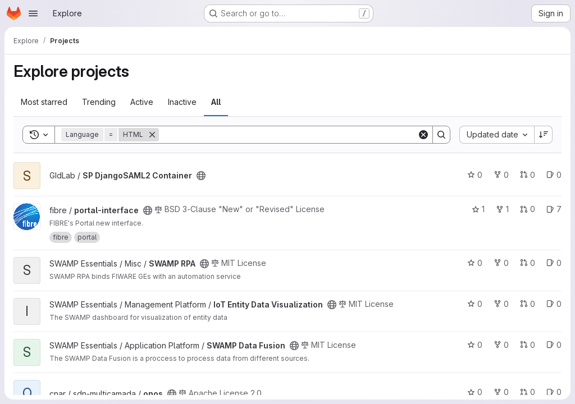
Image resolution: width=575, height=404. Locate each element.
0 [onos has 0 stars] (474, 392)
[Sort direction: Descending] (544, 135)
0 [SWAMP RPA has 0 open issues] (554, 263)
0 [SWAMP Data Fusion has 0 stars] (474, 345)
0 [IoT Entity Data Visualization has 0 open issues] (554, 304)
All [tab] (216, 102)
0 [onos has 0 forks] (501, 392)
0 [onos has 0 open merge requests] (527, 392)
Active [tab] (141, 102)
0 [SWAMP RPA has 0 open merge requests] (527, 263)
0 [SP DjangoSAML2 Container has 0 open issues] (554, 175)
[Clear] (423, 134)
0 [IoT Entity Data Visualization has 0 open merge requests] (527, 304)
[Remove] (152, 134)
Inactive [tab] (182, 102)
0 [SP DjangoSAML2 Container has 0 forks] (501, 175)
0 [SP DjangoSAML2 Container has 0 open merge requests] (527, 175)
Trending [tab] (99, 102)
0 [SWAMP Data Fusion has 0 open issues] (554, 345)
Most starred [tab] (44, 102)
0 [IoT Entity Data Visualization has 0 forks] (501, 304)
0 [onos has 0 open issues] (554, 392)
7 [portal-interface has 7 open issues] (554, 209)
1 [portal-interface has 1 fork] (502, 209)
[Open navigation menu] (33, 13)
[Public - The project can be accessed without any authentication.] (201, 175)
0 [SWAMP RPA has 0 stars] (474, 263)
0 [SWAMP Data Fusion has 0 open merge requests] (527, 345)
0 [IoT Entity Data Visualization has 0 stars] (474, 304)
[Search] (288, 134)
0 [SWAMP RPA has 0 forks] (501, 263)
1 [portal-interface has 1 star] (478, 209)
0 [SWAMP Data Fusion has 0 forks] (501, 345)
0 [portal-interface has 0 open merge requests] (527, 209)
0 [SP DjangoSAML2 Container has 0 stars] (474, 175)
